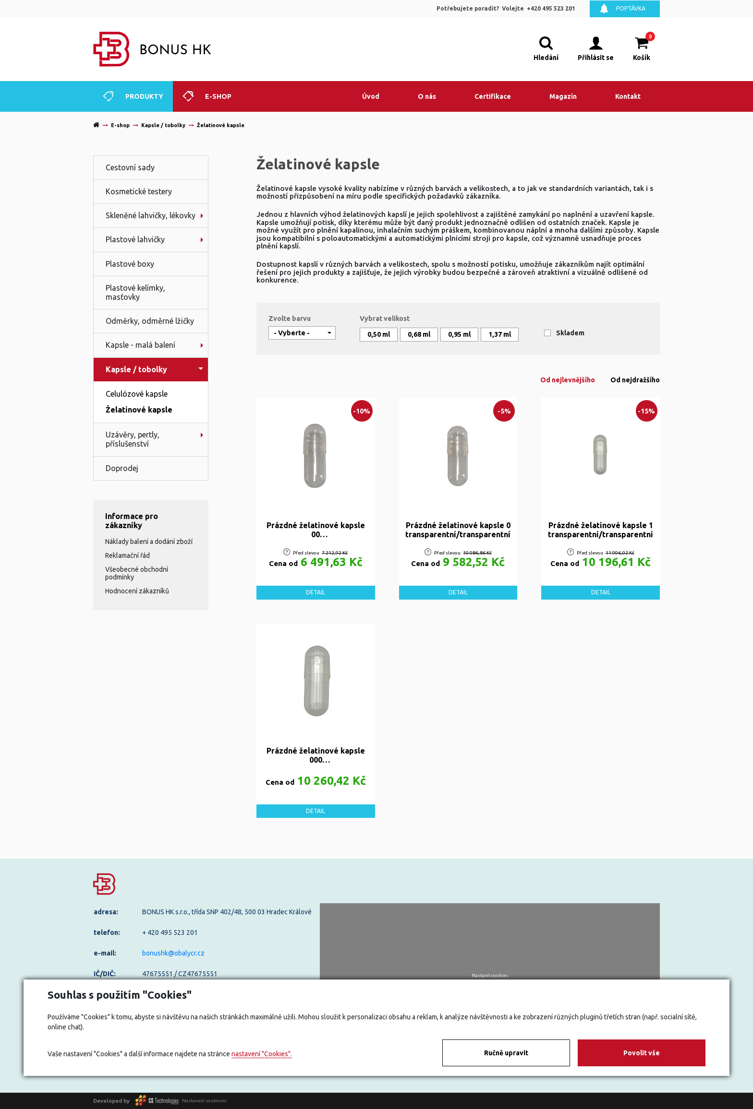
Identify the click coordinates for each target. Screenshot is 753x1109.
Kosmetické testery (139, 191)
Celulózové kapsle (137, 393)
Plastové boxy (130, 264)
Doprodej (122, 468)
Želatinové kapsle (139, 409)
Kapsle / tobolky (136, 369)
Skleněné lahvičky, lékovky (150, 215)
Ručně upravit (506, 1053)
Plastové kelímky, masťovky (135, 292)
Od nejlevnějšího (567, 380)
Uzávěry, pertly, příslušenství (132, 439)
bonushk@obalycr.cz (173, 953)
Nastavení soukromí (204, 1100)
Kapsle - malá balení (140, 345)
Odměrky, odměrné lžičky (150, 321)
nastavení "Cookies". (261, 1054)
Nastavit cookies (490, 975)
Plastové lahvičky (135, 239)
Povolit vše (641, 1053)
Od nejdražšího (635, 380)
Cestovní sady (130, 167)
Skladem (570, 333)
